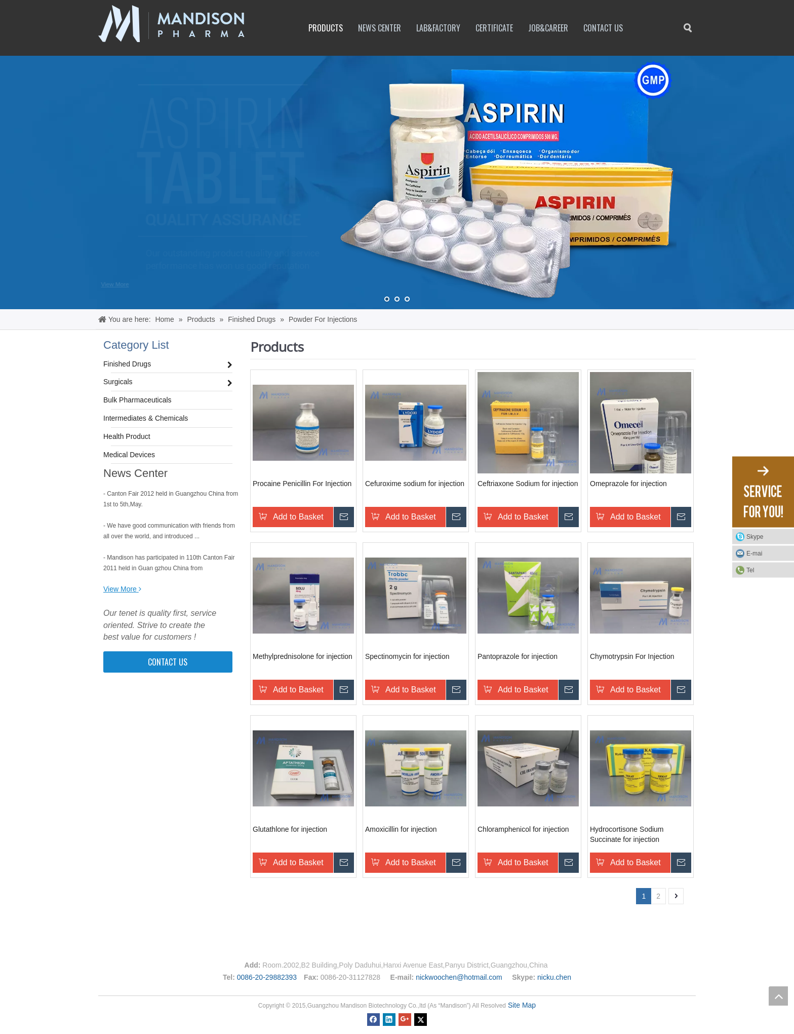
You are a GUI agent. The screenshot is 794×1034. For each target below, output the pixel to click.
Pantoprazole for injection (518, 656)
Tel (750, 570)
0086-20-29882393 (267, 977)
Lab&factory (438, 28)
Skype (767, 536)
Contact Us (603, 28)
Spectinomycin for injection (407, 656)
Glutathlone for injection (290, 829)
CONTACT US (167, 662)
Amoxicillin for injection (401, 829)
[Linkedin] (389, 1019)
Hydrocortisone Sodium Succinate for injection (627, 834)
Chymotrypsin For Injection (632, 656)
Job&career (548, 28)
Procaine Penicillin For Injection (302, 483)
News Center (379, 28)
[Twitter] (420, 1019)
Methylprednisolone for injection (302, 656)
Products (325, 28)
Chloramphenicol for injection (523, 829)
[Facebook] (373, 1019)
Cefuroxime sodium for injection (414, 483)
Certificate (494, 28)
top (778, 996)
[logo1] (171, 23)
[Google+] (405, 1019)
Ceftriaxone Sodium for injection (528, 483)
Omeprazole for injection (628, 483)
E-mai (754, 553)
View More (114, 284)
